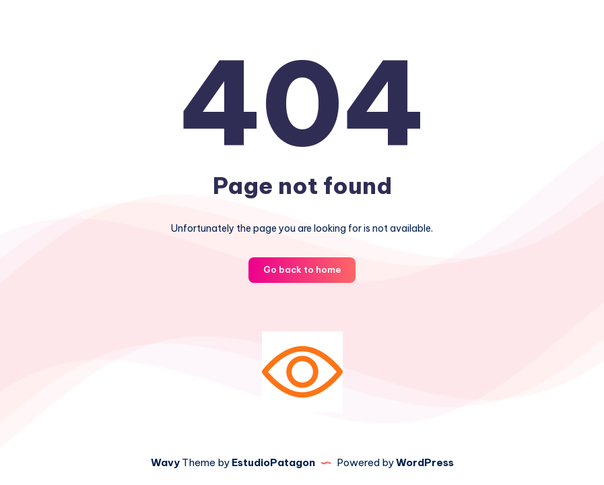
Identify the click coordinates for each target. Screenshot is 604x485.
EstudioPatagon (273, 462)
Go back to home (302, 269)
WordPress (425, 462)
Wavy (165, 462)
